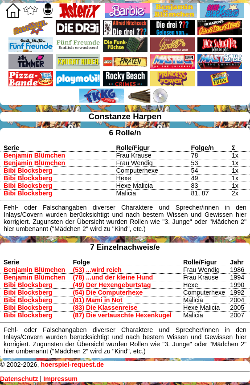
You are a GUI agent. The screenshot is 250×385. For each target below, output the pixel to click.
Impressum (60, 378)
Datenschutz (19, 378)
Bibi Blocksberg (28, 170)
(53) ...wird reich (97, 269)
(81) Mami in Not (97, 300)
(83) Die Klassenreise (105, 307)
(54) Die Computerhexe (108, 292)
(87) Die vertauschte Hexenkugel (122, 315)
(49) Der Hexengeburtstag (112, 284)
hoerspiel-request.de (72, 364)
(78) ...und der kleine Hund (113, 277)
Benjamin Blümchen (34, 155)
